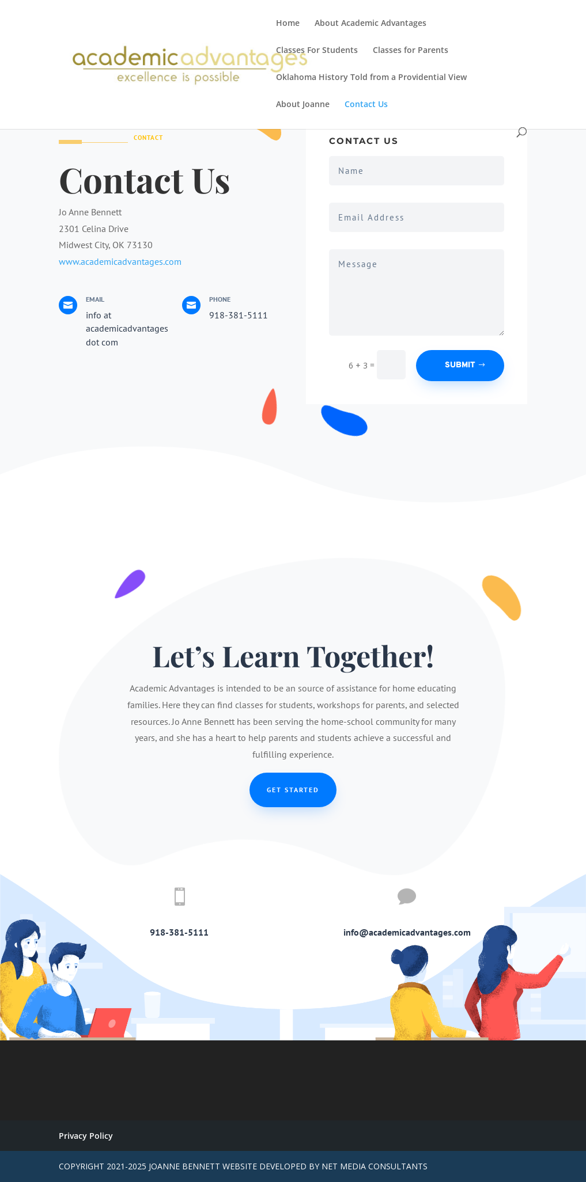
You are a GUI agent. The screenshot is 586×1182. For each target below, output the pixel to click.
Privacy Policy (86, 1135)
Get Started (293, 789)
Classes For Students (317, 50)
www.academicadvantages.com (120, 261)
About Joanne (303, 104)
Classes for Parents (410, 50)
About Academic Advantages (370, 23)
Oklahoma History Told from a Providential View (371, 77)
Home (288, 23)
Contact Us (366, 104)
